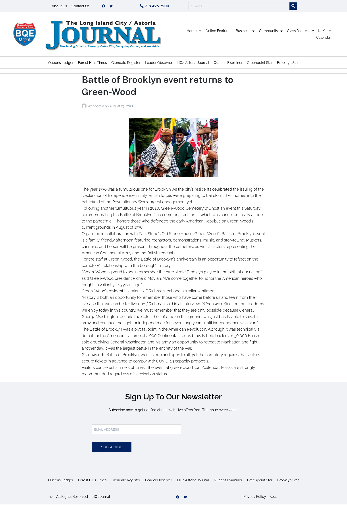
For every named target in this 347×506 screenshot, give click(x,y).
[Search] (293, 7)
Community (270, 32)
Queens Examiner (228, 64)
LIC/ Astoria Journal (193, 64)
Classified (297, 32)
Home (194, 32)
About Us (59, 7)
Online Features (218, 32)
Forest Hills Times (92, 64)
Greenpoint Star (260, 64)
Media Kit (321, 32)
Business (245, 32)
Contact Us (80, 7)
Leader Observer (158, 64)
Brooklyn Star (288, 64)
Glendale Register (126, 64)
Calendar (323, 39)
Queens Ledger (60, 64)
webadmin (96, 108)
